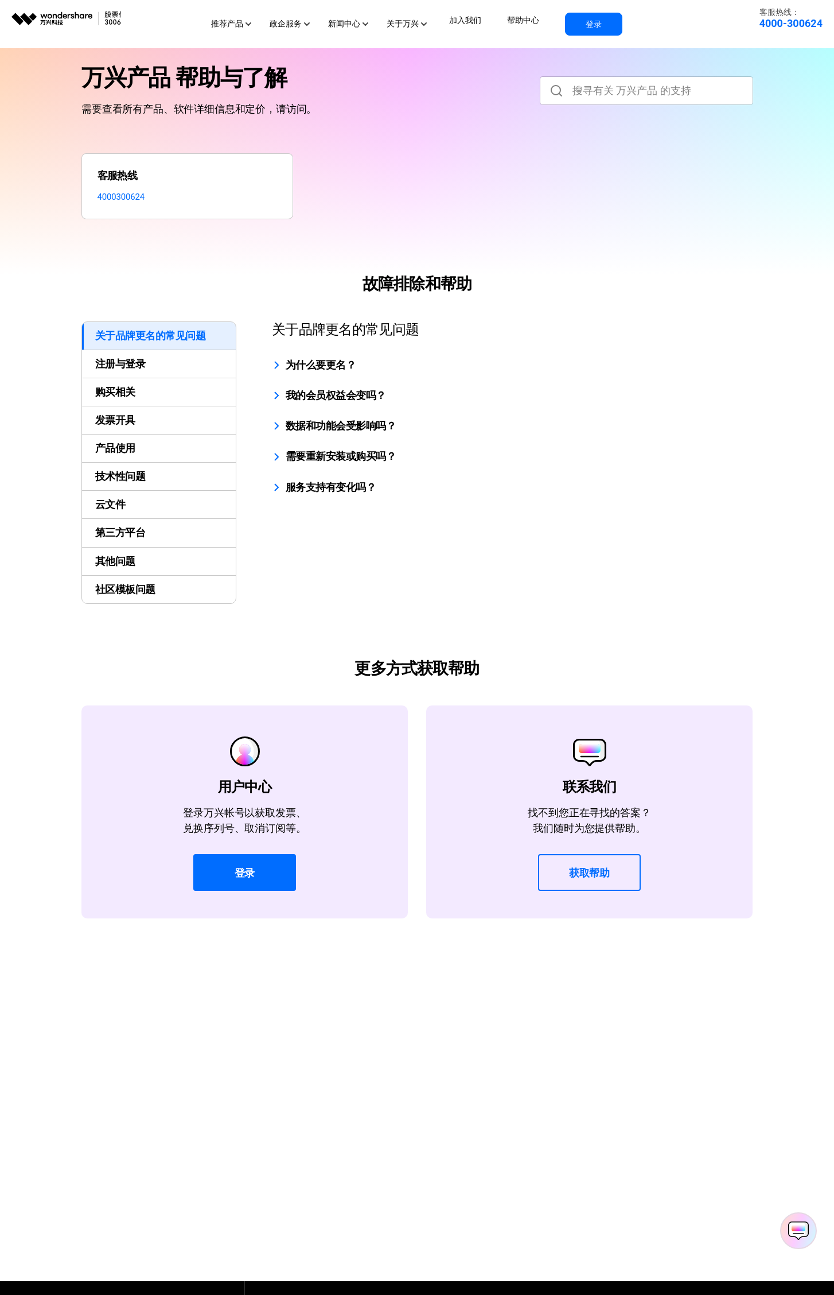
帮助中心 (521, 18)
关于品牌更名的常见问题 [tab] (150, 344)
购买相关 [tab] (115, 400)
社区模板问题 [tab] (125, 598)
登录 (584, 18)
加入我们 (471, 18)
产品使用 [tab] (115, 457)
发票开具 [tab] (115, 429)
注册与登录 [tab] (120, 372)
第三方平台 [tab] (120, 542)
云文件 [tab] (110, 513)
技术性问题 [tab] (120, 485)
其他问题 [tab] (115, 570)
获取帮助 (589, 881)
